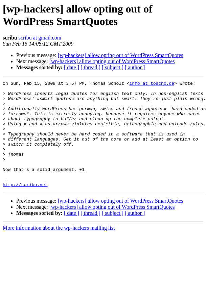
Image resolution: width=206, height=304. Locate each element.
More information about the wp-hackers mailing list (59, 249)
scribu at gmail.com (40, 38)
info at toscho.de (151, 84)
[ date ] (71, 67)
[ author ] (135, 67)
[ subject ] (112, 67)
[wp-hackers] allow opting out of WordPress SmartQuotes (120, 55)
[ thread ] (90, 67)
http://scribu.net (25, 206)
